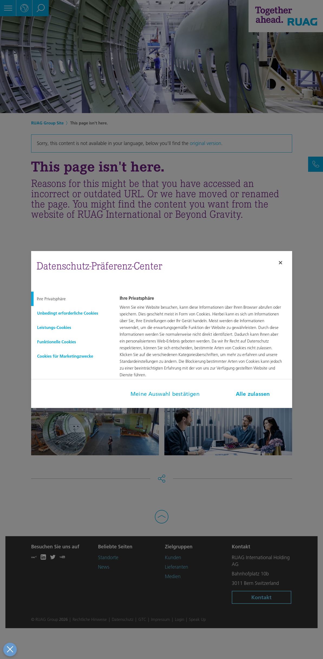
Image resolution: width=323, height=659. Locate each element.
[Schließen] (280, 262)
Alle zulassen (253, 394)
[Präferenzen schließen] (9, 649)
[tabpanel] (205, 340)
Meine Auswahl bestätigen (165, 394)
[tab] (71, 299)
